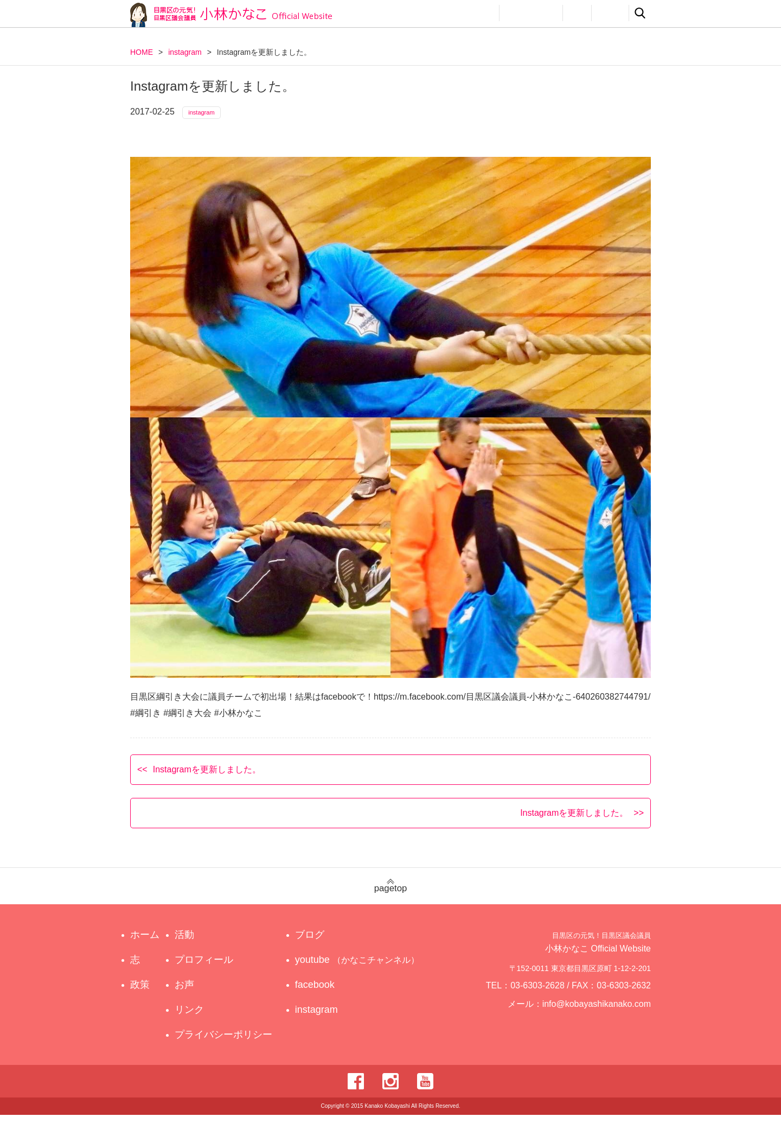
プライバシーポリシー (226, 1042)
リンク (610, 13)
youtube (359, 967)
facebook (324, 992)
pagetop (390, 894)
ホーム (144, 942)
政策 (444, 13)
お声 (577, 13)
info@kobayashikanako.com (603, 1016)
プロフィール (531, 13)
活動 (481, 13)
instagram (184, 52)
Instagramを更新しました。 (207, 777)
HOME (141, 52)
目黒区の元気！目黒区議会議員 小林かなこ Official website (231, 15)
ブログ (319, 942)
